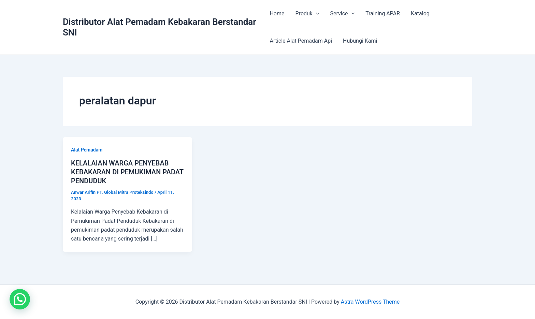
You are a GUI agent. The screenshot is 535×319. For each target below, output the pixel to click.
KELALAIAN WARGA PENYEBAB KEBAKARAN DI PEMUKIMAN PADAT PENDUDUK (127, 172)
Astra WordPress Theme (370, 302)
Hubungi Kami (360, 41)
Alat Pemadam (86, 150)
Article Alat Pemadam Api (301, 41)
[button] (20, 299)
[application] (316, 13)
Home (277, 13)
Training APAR (382, 13)
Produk (307, 13)
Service (342, 13)
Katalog (420, 13)
